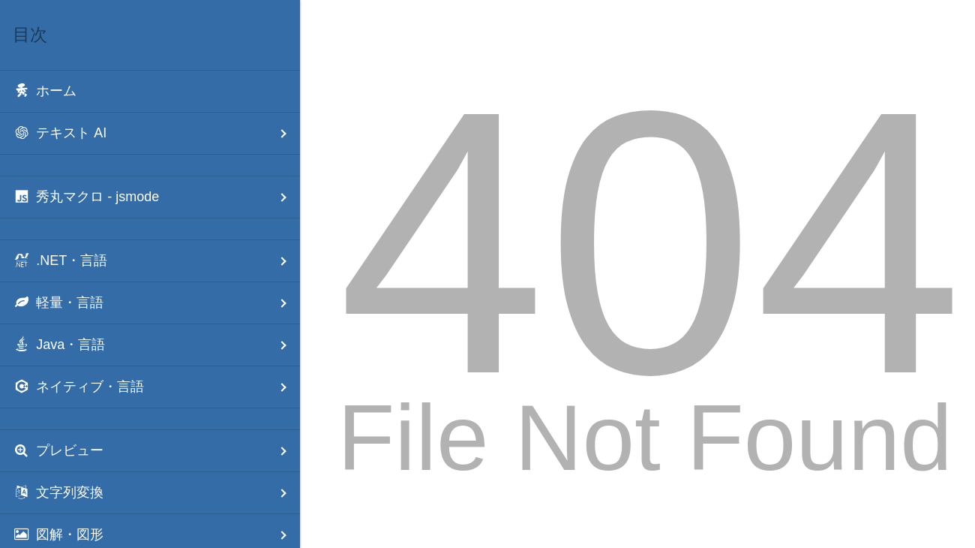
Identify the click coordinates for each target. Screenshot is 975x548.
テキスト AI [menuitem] (156, 133)
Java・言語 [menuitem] (156, 345)
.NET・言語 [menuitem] (156, 261)
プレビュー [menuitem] (156, 450)
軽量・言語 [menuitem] (156, 303)
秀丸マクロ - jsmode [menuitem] (156, 197)
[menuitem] (150, 91)
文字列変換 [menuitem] (156, 492)
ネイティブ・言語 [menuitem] (156, 387)
